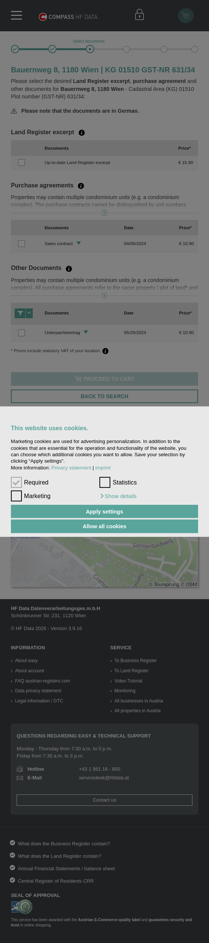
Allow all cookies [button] (105, 526)
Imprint (103, 467)
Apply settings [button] (104, 511)
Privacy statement (71, 467)
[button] (118, 496)
